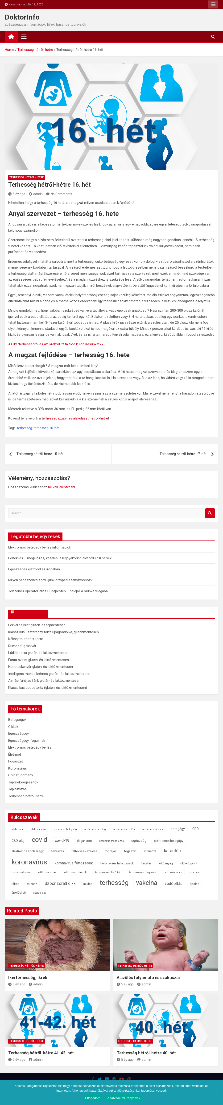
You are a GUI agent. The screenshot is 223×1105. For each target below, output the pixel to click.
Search (210, 513)
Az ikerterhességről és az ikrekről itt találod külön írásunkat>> (55, 344)
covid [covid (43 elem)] (39, 839)
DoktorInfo (22, 17)
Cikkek (13, 727)
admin (36, 194)
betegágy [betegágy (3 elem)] (178, 829)
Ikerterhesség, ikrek (27, 977)
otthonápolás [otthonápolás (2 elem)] (47, 872)
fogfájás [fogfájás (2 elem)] (110, 851)
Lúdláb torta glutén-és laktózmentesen (38, 653)
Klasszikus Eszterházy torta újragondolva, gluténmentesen (53, 632)
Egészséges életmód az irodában (34, 569)
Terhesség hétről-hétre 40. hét (146, 1052)
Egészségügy (18, 733)
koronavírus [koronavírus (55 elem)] (29, 862)
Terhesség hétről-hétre (26, 177)
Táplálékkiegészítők (23, 782)
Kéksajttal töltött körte (25, 639)
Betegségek (17, 720)
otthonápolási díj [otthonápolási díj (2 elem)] (75, 872)
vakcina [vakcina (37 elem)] (146, 883)
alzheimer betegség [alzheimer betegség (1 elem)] (65, 829)
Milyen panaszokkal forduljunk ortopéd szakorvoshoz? (50, 580)
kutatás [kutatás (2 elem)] (146, 863)
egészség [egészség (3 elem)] (138, 841)
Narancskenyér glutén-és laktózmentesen (40, 667)
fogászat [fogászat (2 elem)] (130, 851)
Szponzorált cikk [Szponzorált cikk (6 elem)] (60, 883)
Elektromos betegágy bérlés (29, 747)
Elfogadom (92, 1098)
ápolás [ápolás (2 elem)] (194, 884)
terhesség (24, 428)
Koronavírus (17, 768)
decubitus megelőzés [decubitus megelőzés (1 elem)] (111, 841)
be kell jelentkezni (61, 487)
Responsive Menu (213, 4)
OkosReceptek (30, 614)
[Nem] (217, 1092)
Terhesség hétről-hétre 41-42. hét (41, 1052)
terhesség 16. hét (46, 428)
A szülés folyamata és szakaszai (148, 977)
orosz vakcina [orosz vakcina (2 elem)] (21, 872)
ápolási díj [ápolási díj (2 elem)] (19, 892)
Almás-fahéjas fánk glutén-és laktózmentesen (44, 680)
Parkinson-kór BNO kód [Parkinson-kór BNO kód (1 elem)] (108, 872)
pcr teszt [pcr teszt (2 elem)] (196, 872)
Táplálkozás (17, 789)
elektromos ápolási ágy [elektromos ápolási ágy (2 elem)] (28, 851)
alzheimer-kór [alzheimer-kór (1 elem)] (38, 829)
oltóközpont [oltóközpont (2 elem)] (188, 863)
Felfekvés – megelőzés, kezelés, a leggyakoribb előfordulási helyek (60, 558)
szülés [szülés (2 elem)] (87, 884)
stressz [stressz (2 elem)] (32, 884)
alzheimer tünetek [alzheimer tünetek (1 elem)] (152, 829)
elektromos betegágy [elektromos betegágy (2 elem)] (168, 841)
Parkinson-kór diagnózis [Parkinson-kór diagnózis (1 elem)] (142, 872)
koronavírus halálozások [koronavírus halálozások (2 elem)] (117, 863)
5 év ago (16, 194)
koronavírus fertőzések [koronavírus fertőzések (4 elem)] (74, 863)
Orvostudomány (20, 775)
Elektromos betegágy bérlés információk (39, 547)
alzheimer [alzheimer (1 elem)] (17, 829)
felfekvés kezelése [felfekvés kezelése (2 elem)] (84, 851)
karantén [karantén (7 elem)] (172, 850)
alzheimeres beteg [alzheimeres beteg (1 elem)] (95, 829)
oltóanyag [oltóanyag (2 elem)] (166, 863)
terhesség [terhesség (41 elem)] (114, 883)
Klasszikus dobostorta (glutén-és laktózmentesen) (47, 688)
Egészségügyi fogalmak (26, 740)
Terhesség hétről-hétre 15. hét (40, 454)
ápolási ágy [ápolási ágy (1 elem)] (39, 892)
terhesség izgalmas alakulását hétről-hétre (75, 418)
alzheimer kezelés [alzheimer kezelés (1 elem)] (124, 829)
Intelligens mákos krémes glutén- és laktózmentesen (49, 674)
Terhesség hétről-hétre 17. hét (183, 454)
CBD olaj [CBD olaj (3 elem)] (18, 841)
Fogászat (15, 761)
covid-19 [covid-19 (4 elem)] (62, 840)
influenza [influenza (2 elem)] (150, 851)
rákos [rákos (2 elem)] (15, 884)
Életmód (14, 754)
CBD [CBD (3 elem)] (195, 829)
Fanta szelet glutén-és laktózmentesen (38, 660)
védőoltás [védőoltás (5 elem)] (173, 883)
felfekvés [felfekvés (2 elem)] (57, 851)
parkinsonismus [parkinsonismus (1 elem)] (173, 872)
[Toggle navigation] (24, 36)
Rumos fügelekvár (22, 646)
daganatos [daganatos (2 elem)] (84, 841)
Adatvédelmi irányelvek (123, 1098)
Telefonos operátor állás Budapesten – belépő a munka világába (58, 591)
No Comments (61, 194)
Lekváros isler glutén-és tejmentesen (37, 625)
